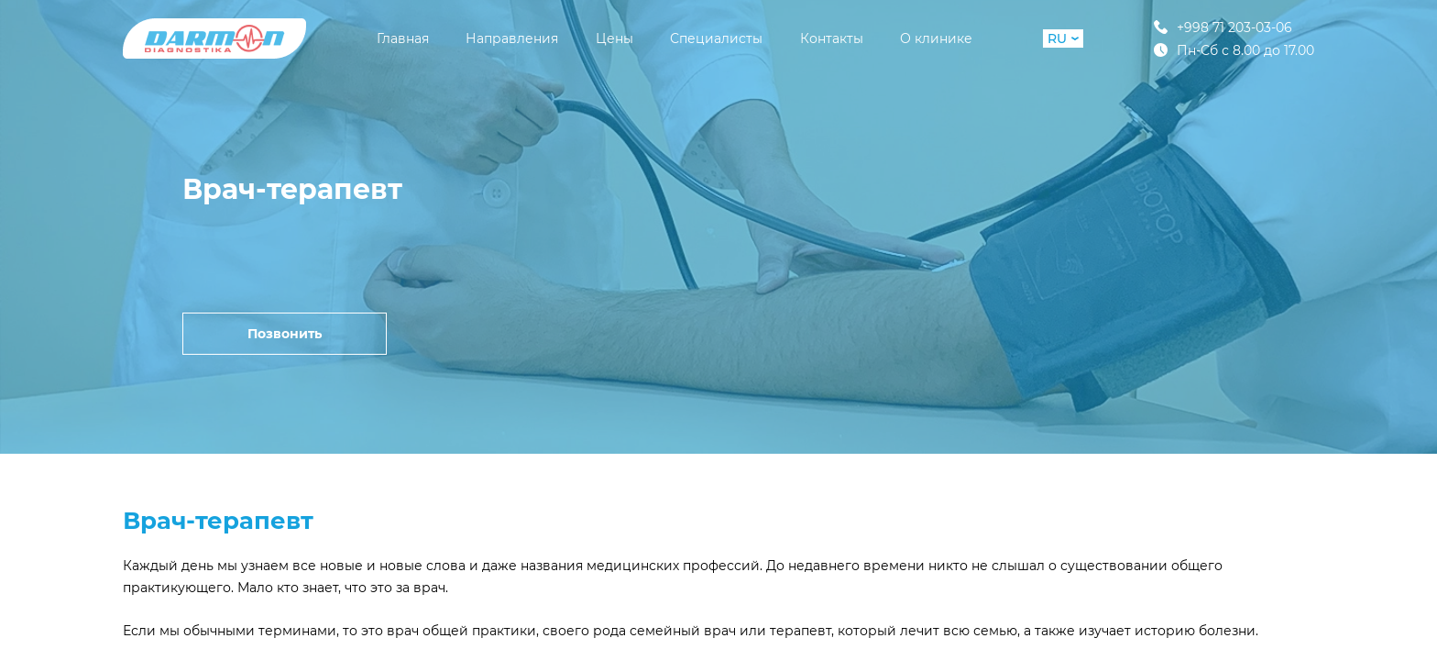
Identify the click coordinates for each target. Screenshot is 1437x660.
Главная (403, 38)
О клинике (936, 38)
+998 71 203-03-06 (1223, 27)
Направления (512, 38)
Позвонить (284, 333)
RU (1063, 38)
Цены (614, 38)
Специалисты (716, 38)
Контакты (831, 38)
